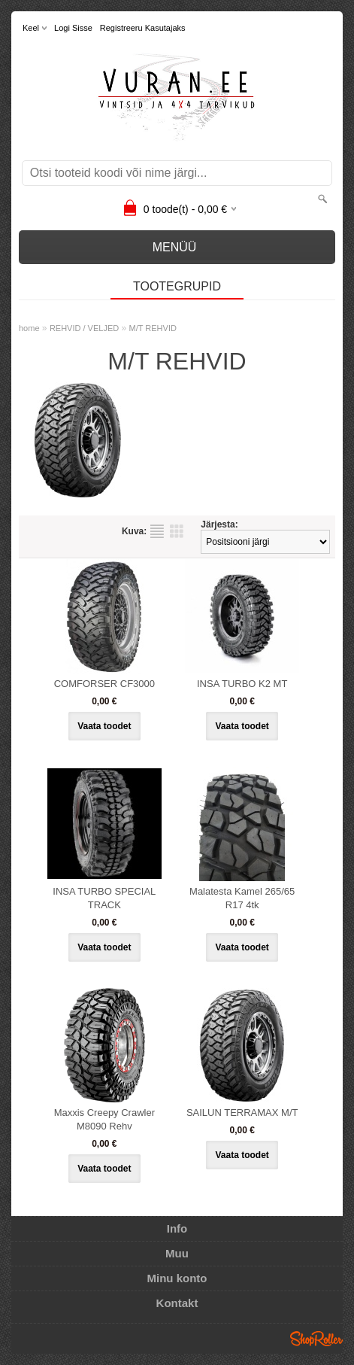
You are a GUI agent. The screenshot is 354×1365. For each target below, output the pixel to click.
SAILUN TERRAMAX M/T (242, 1112)
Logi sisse (73, 27)
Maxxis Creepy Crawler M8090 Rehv (104, 1119)
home (29, 328)
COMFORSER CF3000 (104, 683)
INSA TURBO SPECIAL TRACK (104, 898)
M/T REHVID (153, 328)
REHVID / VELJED (84, 328)
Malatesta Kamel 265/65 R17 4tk (242, 898)
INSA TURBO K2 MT (242, 683)
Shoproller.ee (316, 1338)
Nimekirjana (157, 531)
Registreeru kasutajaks (143, 27)
